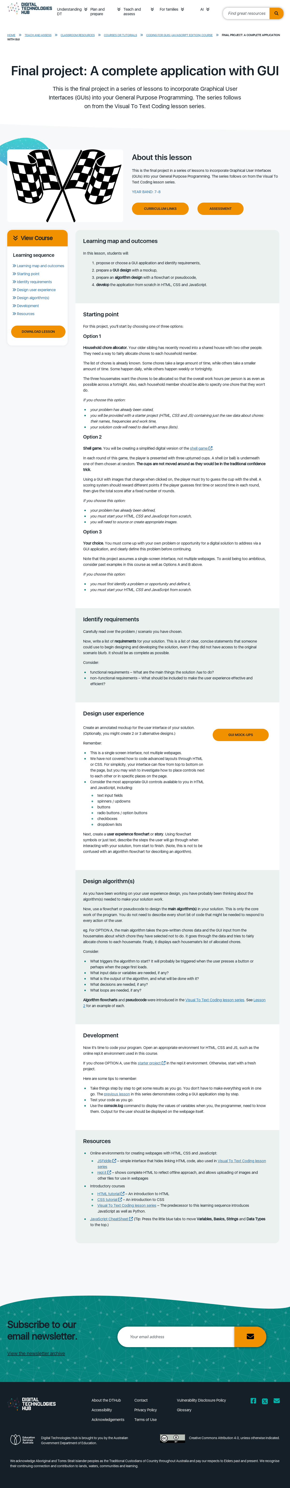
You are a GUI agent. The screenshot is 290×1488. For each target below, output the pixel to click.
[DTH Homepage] (30, 15)
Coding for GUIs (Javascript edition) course (179, 35)
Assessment (221, 209)
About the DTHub (106, 1400)
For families (169, 9)
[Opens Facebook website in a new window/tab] (253, 1401)
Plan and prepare (97, 11)
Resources (26, 313)
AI (202, 9)
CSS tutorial (109, 1199)
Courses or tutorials (120, 35)
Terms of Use (145, 1419)
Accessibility (102, 1410)
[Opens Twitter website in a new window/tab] (265, 1401)
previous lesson (117, 1094)
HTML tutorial (110, 1194)
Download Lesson (38, 332)
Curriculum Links (160, 209)
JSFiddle (106, 1161)
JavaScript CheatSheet (111, 1219)
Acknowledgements (108, 1419)
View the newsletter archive (36, 1353)
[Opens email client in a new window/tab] (277, 1401)
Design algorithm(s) (33, 298)
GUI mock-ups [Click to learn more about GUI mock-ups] (240, 735)
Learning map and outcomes (40, 266)
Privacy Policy (145, 1410)
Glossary (184, 1410)
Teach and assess (132, 11)
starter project (152, 1063)
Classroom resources (78, 35)
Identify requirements (34, 282)
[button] (85, 9)
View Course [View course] (33, 238)
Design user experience (36, 290)
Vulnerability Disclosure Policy (201, 1400)
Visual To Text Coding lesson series (214, 1000)
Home (11, 35)
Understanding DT (69, 11)
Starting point (28, 274)
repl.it (104, 1172)
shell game (201, 448)
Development (28, 306)
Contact (141, 1400)
